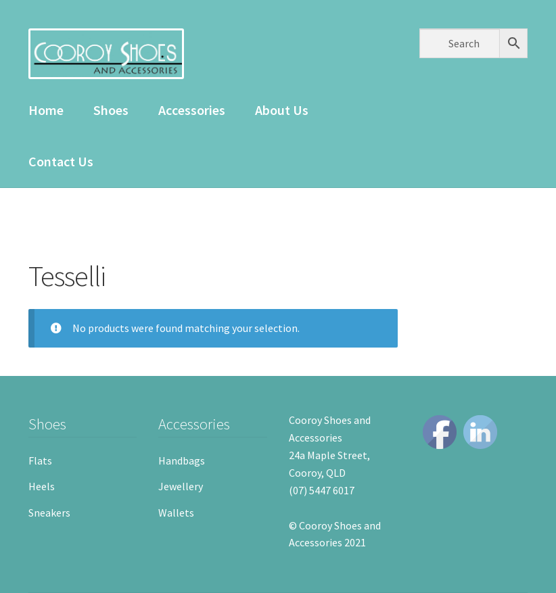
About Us (281, 109)
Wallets (176, 512)
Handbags (181, 460)
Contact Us (60, 161)
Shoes (111, 109)
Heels (41, 486)
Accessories (191, 109)
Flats (40, 460)
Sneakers (49, 512)
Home (46, 109)
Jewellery (180, 486)
